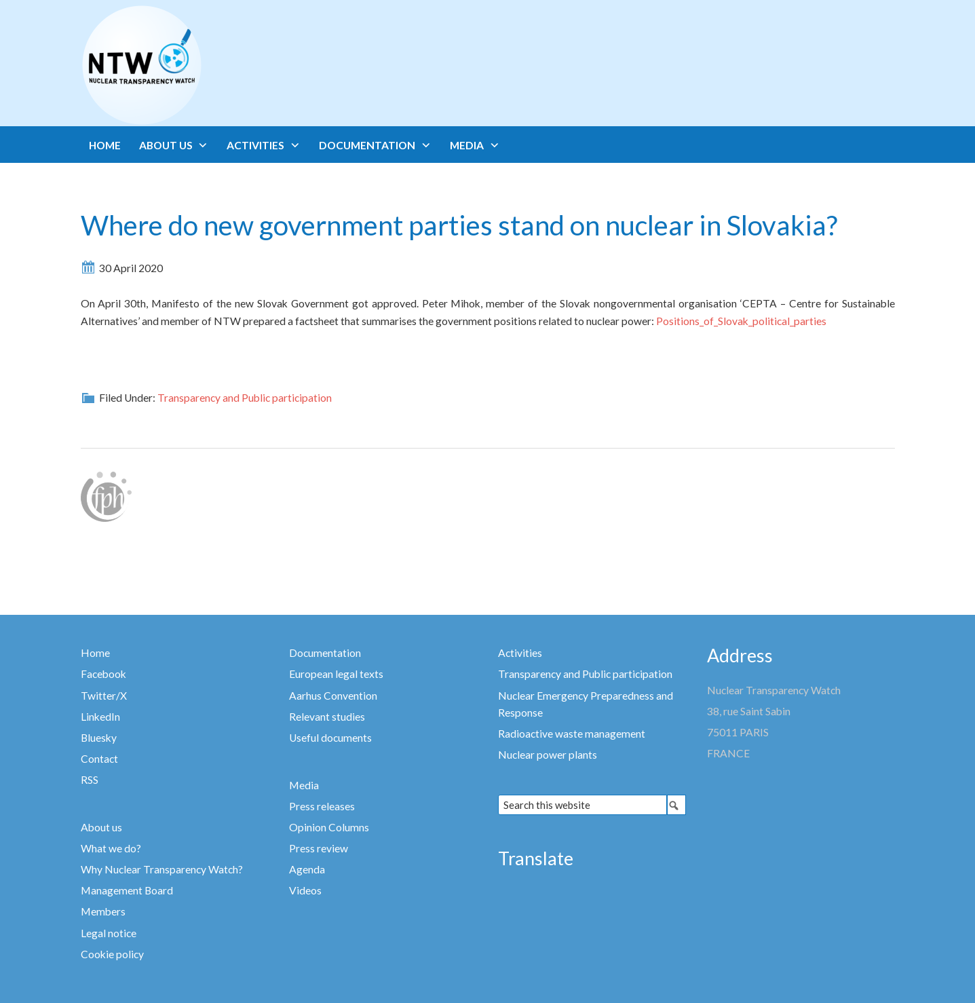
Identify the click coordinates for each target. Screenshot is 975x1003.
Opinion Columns (329, 827)
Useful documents (330, 738)
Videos (305, 890)
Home (95, 653)
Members (103, 911)
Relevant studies (327, 717)
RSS (89, 780)
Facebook (103, 674)
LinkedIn (100, 717)
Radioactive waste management (571, 733)
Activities (520, 653)
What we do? (111, 848)
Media (304, 785)
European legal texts (336, 674)
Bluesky (99, 738)
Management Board (127, 890)
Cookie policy (112, 954)
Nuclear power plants (547, 755)
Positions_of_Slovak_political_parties (741, 321)
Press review (318, 848)
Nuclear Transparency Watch (195, 65)
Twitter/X (104, 695)
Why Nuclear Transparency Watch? (162, 869)
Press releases (322, 806)
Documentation (325, 653)
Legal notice (108, 933)
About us (101, 827)
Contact (99, 759)
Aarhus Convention (333, 695)
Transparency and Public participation (244, 398)
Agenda (307, 869)
